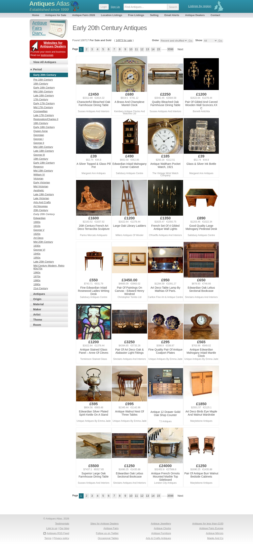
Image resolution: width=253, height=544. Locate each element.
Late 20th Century (43, 261)
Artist (37, 314)
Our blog (64, 528)
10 (130, 49)
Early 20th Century (44, 214)
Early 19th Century (44, 162)
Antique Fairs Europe (211, 528)
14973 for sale (124, 40)
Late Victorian (41, 198)
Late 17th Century (43, 115)
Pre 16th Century (43, 79)
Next (180, 49)
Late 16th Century (43, 95)
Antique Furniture (161, 533)
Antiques (49, 3)
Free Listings (136, 15)
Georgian (38, 135)
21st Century (40, 288)
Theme (37, 319)
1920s (36, 233)
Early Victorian (41, 182)
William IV (39, 174)
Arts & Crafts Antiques (158, 538)
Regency (38, 166)
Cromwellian (40, 111)
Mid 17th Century (43, 107)
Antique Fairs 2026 (83, 15)
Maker (37, 309)
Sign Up (115, 6)
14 (153, 49)
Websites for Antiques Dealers (53, 44)
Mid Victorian (40, 186)
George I (38, 138)
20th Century (40, 210)
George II (38, 142)
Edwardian (39, 218)
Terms (47, 538)
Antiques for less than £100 (207, 523)
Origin (37, 299)
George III (39, 154)
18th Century (40, 123)
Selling (154, 15)
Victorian (38, 178)
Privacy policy (61, 538)
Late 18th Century (43, 150)
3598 (170, 49)
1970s (36, 276)
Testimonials (62, 523)
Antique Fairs (111, 528)
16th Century (40, 83)
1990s (36, 284)
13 (147, 49)
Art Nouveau (40, 206)
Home (35, 15)
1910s (36, 226)
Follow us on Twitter (107, 533)
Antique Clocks (162, 528)
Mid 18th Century (43, 146)
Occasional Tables (108, 538)
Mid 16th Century (43, 91)
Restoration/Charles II (45, 119)
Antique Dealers (195, 15)
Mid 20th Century (43, 241)
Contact (215, 15)
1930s (36, 245)
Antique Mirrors (214, 533)
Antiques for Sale (55, 15)
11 (136, 49)
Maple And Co (215, 538)
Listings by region (199, 6)
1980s (36, 280)
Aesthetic (38, 190)
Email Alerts (171, 15)
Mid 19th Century (43, 170)
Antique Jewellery (161, 523)
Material (38, 304)
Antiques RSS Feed (58, 533)
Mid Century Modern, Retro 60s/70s (48, 267)
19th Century (40, 158)
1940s (36, 253)
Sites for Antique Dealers (104, 523)
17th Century (40, 99)
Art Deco (38, 237)
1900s (36, 222)
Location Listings (111, 15)
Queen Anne (40, 131)
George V (38, 229)
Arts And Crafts (42, 202)
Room (37, 324)
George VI (39, 249)
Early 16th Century (44, 87)
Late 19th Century (43, 194)
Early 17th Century (44, 103)
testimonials (47, 55)
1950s (36, 257)
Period (37, 69)
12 (141, 49)
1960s (36, 272)
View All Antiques (44, 62)
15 (158, 49)
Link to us (51, 528)
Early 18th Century (44, 127)
